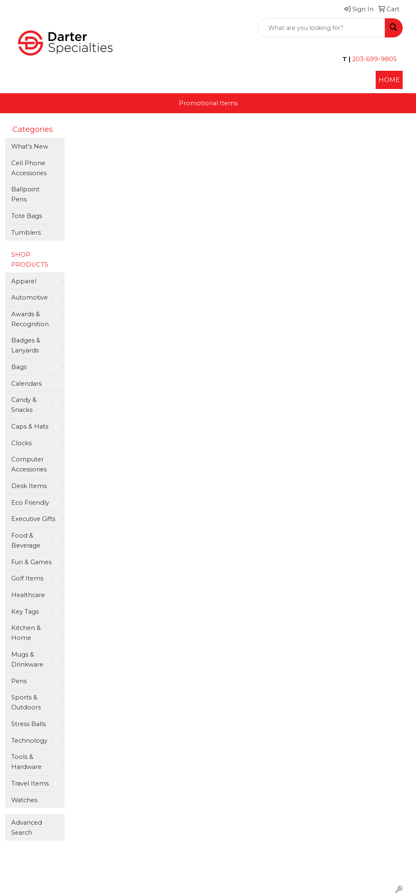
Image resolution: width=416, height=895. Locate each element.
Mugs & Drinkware (27, 659)
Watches (24, 800)
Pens (19, 681)
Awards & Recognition (30, 319)
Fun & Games (31, 562)
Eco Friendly (30, 502)
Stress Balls (28, 724)
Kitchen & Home (26, 633)
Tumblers (26, 232)
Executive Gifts (33, 519)
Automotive (29, 297)
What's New (29, 146)
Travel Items (30, 783)
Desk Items (29, 486)
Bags (19, 367)
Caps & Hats (29, 426)
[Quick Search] (321, 27)
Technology (29, 740)
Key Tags (25, 611)
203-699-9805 (374, 59)
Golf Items (27, 578)
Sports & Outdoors (26, 702)
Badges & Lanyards (25, 345)
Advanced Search (26, 827)
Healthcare (28, 595)
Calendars (26, 383)
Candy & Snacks (24, 405)
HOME (389, 80)
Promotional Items (208, 103)
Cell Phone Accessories (29, 168)
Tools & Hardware (26, 762)
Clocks (21, 443)
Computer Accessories (29, 464)
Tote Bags (26, 216)
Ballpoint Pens (25, 194)
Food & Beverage (25, 540)
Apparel (23, 281)
